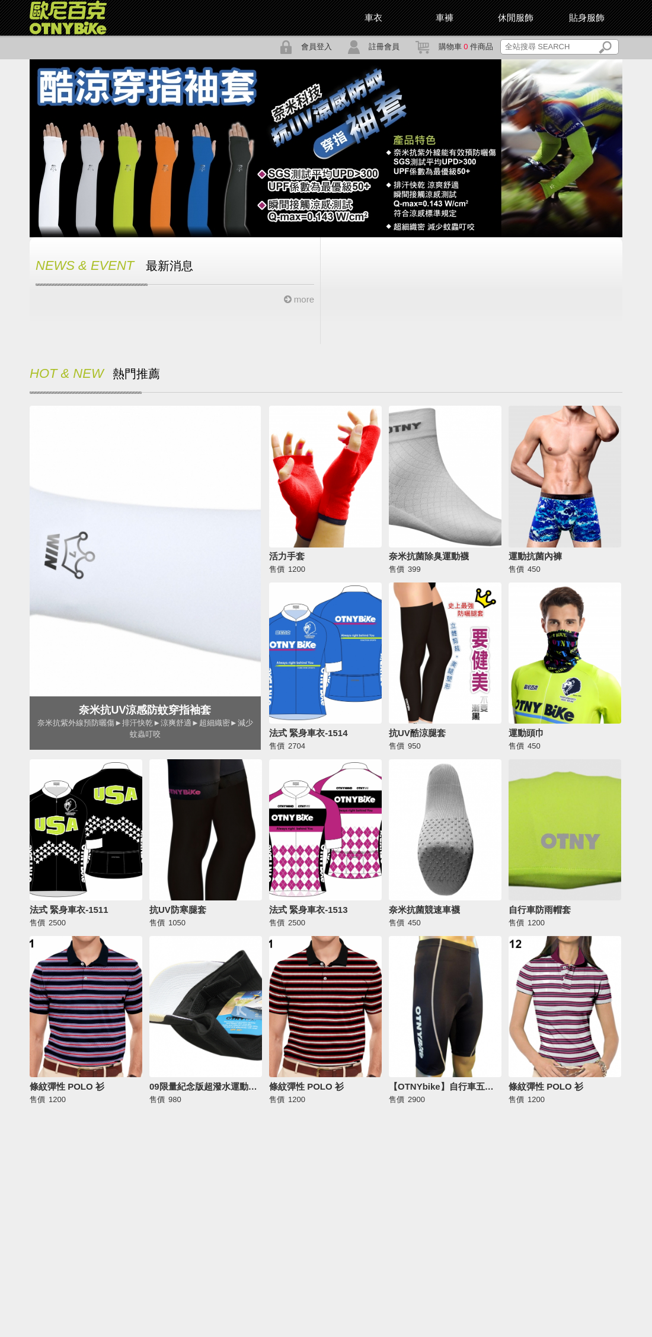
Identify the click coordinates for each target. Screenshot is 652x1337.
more (299, 299)
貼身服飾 (587, 17)
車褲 (444, 17)
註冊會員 (373, 46)
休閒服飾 (515, 17)
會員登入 (306, 46)
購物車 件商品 (454, 46)
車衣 (373, 17)
